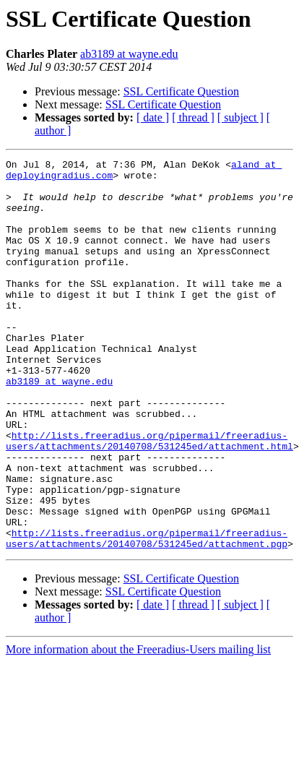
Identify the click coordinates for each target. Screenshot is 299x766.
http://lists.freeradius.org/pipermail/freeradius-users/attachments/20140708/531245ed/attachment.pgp (146, 615)
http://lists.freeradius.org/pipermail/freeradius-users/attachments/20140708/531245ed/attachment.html (149, 498)
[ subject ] (240, 117)
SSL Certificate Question (181, 91)
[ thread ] (193, 117)
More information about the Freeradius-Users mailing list (138, 727)
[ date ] (152, 117)
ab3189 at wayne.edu (129, 54)
